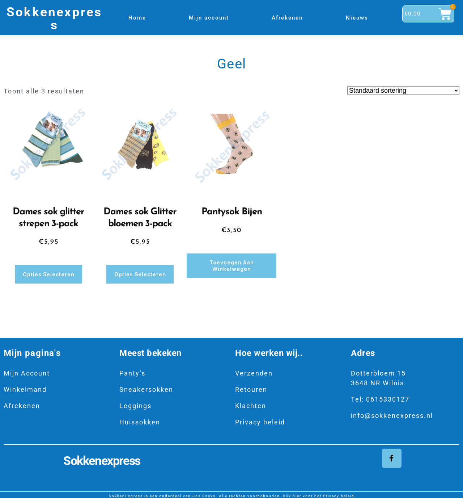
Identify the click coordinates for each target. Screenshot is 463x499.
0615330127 (387, 399)
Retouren (251, 389)
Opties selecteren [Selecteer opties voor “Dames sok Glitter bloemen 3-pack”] (140, 274)
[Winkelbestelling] (403, 90)
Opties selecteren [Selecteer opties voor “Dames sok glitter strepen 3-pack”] (49, 274)
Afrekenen (287, 17)
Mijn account (209, 17)
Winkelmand (25, 389)
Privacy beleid (260, 421)
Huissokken (139, 421)
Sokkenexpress (54, 18)
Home (137, 17)
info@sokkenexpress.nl (392, 415)
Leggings (135, 405)
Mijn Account (27, 373)
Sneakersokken (146, 389)
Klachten (250, 405)
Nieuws (357, 17)
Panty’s (132, 373)
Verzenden (254, 373)
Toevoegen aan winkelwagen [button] (231, 265)
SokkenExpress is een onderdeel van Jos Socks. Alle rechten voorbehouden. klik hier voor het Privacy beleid (231, 496)
